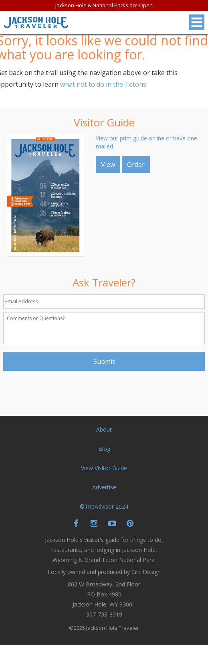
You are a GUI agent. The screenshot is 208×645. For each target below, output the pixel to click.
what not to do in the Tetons (103, 84)
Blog (104, 448)
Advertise (104, 487)
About (104, 429)
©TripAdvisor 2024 (104, 506)
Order (136, 164)
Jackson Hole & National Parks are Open (104, 5)
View (108, 164)
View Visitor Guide (104, 468)
